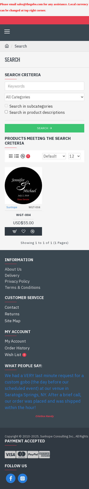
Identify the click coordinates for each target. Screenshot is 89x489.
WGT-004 (23, 215)
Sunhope (11, 207)
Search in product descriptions (35, 112)
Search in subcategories (29, 106)
